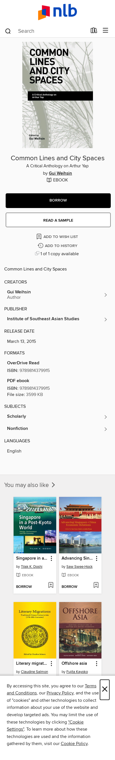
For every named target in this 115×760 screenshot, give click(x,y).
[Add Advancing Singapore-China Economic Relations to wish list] (95, 585)
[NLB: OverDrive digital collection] (57, 12)
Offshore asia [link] (74, 663)
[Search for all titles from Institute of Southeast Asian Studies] (57, 319)
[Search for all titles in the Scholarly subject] (57, 417)
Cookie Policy (74, 743)
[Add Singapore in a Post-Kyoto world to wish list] (50, 585)
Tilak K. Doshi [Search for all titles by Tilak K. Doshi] (31, 566)
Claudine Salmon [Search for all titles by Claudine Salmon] (34, 672)
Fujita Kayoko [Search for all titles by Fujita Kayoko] (77, 672)
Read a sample (58, 220)
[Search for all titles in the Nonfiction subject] (57, 429)
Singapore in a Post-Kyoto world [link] (32, 558)
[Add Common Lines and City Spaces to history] (58, 246)
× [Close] (104, 690)
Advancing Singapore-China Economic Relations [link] (78, 558)
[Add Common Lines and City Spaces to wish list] (57, 236)
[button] (58, 200)
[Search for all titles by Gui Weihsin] (57, 294)
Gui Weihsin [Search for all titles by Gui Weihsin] (60, 173)
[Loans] (94, 31)
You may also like (30, 485)
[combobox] (46, 31)
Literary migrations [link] (32, 663)
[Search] (8, 30)
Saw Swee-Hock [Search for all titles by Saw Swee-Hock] (79, 566)
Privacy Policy (60, 693)
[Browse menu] (105, 30)
